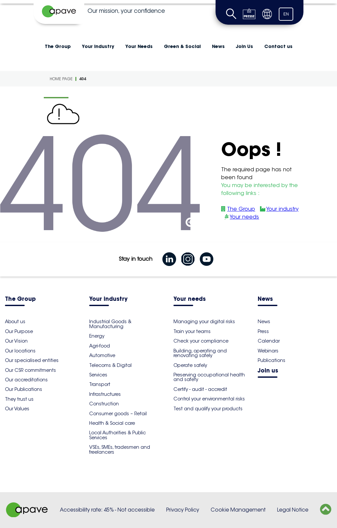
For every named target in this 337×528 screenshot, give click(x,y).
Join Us (244, 46)
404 (82, 78)
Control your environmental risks (209, 399)
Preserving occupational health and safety (209, 377)
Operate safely (190, 365)
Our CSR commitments (30, 370)
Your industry (98, 46)
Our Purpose (19, 331)
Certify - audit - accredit (200, 389)
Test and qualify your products (208, 409)
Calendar (269, 341)
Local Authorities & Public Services (117, 435)
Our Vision (16, 341)
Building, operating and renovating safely (200, 353)
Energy (96, 336)
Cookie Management (238, 510)
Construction (104, 404)
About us (15, 321)
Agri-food (99, 346)
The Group (58, 46)
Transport (99, 384)
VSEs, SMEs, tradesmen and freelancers (119, 449)
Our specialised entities (32, 360)
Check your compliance (200, 341)
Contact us (278, 46)
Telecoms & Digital (110, 365)
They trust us (19, 399)
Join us (268, 371)
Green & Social (182, 46)
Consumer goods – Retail (118, 414)
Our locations (20, 351)
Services (98, 375)
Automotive (102, 355)
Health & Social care (112, 423)
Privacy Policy (182, 510)
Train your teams (192, 331)
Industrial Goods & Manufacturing (110, 324)
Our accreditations (26, 380)
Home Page (61, 78)
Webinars (268, 351)
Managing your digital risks (204, 321)
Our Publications (23, 389)
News (218, 46)
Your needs (244, 217)
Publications (271, 360)
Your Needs (139, 46)
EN (286, 14)
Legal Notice (292, 510)
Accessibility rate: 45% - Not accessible (107, 510)
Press (263, 331)
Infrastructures (105, 394)
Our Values (17, 409)
